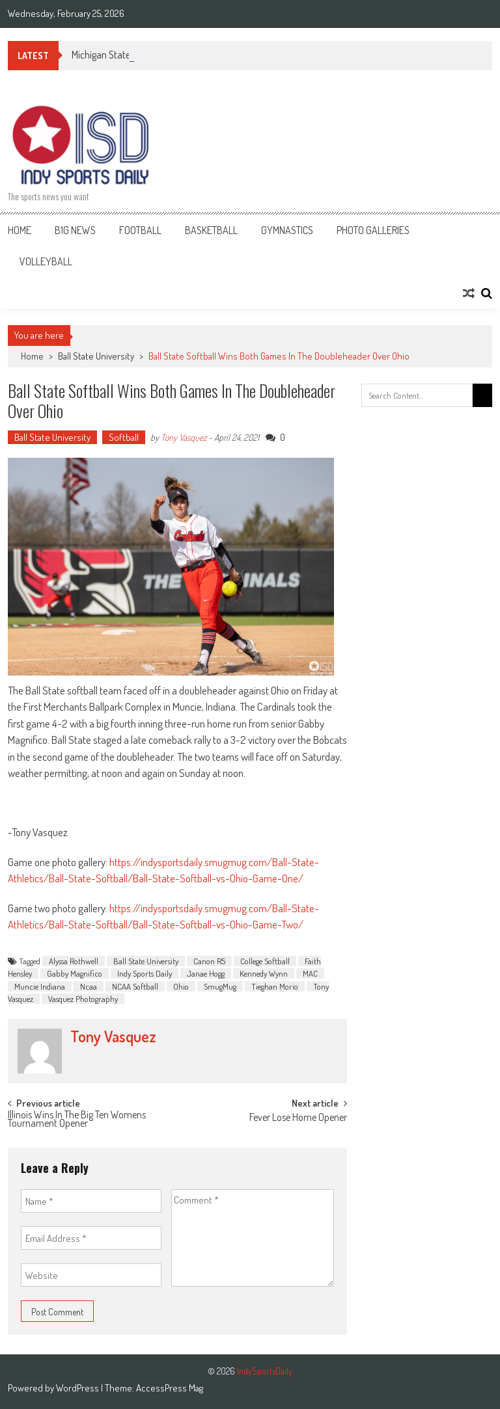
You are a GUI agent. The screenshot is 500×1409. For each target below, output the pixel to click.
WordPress (78, 1388)
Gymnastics (287, 230)
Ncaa (88, 986)
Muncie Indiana (39, 986)
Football (140, 230)
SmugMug (220, 986)
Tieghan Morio (274, 986)
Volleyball (46, 261)
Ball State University (96, 356)
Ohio (181, 986)
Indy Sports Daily (144, 973)
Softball (124, 437)
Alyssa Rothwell (73, 961)
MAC (310, 973)
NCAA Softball (135, 986)
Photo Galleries (373, 230)
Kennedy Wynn (264, 973)
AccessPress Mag (169, 1388)
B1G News (75, 230)
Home (19, 230)
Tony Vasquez (183, 437)
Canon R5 (209, 961)
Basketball (211, 230)
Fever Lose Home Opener (298, 1118)
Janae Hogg (206, 973)
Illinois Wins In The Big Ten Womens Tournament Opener (77, 1120)
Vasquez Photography (83, 999)
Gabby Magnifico (74, 973)
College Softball (265, 961)
